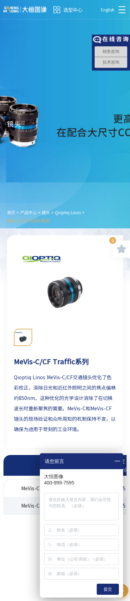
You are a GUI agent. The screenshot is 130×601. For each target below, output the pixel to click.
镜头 (46, 212)
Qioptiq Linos (68, 212)
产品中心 (28, 212)
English (107, 10)
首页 (11, 212)
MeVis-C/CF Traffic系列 (28, 221)
